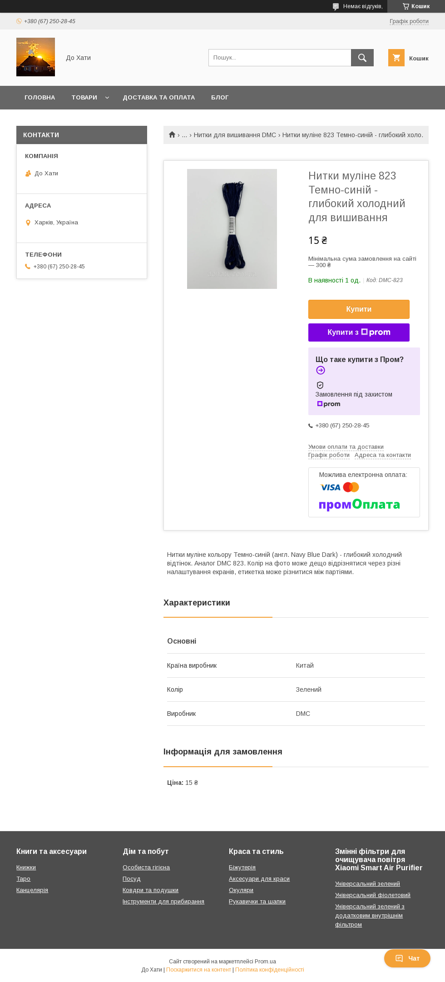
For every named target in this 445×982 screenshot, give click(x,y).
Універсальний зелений (367, 883)
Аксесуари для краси (259, 878)
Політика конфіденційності (269, 970)
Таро (23, 878)
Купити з (358, 332)
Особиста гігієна (146, 867)
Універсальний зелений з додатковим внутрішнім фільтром (370, 915)
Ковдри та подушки (150, 890)
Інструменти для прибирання (163, 901)
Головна (40, 97)
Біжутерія (242, 867)
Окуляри (241, 890)
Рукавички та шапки (257, 901)
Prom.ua (265, 961)
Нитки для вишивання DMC (235, 135)
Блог (219, 97)
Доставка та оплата (159, 97)
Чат (407, 958)
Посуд (132, 878)
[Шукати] (362, 57)
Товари (84, 97)
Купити (359, 309)
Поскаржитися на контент (198, 970)
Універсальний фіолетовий (372, 895)
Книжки (26, 867)
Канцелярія (32, 890)
